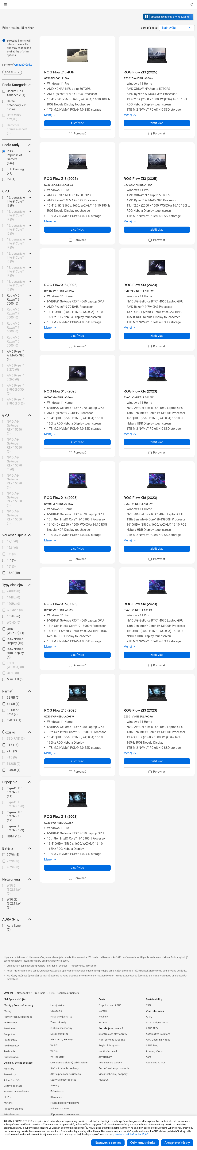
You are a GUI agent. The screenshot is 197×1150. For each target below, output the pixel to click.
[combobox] (177, 28)
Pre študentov (12, 1045)
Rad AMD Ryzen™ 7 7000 (13, 313)
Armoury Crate (154, 1051)
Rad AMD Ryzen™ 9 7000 (13, 299)
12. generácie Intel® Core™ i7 (16, 243)
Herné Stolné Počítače (16, 1091)
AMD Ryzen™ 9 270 (15, 367)
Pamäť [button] (16, 691)
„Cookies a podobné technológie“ (130, 1134)
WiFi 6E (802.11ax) (14, 903)
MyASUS (103, 1079)
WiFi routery (57, 1056)
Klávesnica (56, 1097)
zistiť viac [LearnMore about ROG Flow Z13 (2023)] (77, 761)
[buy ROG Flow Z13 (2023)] (61, 710)
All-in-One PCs (12, 1080)
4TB (12, 757)
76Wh (13, 861)
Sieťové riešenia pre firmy (64, 1068)
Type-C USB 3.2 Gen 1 (15, 804)
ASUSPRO (152, 1028)
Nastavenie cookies (108, 1143)
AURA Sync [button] (16, 919)
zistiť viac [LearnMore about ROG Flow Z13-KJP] (77, 123)
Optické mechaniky (61, 1028)
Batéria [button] (16, 848)
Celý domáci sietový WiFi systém (68, 1062)
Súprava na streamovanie (64, 1114)
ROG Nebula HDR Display (15, 653)
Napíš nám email (107, 1051)
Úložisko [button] (16, 732)
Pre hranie (9, 1051)
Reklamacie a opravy (110, 1062)
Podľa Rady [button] (16, 145)
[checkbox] (16, 105)
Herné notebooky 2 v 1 (16, 105)
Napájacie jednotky (61, 1016)
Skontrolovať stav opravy (112, 1034)
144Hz (13, 597)
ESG (148, 1005)
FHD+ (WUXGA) (15, 665)
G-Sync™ (15, 610)
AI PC (149, 1016)
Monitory (9, 1068)
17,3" (12, 541)
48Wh (13, 867)
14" (11, 554)
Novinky (103, 1016)
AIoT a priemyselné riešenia (65, 1074)
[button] (5, 4)
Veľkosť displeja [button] (16, 535)
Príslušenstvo (11, 1057)
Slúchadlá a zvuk (59, 1108)
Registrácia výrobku (109, 1045)
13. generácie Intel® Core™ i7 (16, 215)
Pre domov (10, 1028)
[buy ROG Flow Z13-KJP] (59, 72)
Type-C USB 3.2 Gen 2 (14, 792)
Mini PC (8, 1103)
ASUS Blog (152, 1045)
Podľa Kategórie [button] (16, 85)
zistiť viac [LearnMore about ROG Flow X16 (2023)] (156, 442)
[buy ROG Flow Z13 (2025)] (140, 72)
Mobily (8, 1011)
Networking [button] (16, 879)
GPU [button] (16, 415)
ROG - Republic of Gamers (64, 993)
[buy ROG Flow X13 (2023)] (61, 285)
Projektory (10, 1074)
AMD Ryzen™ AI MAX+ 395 (15, 355)
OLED (13, 673)
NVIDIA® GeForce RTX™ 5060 (14, 499)
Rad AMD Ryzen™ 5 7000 (13, 341)
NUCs (7, 1097)
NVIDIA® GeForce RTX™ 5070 (14, 481)
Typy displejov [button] (16, 585)
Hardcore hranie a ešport (17, 129)
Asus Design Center (157, 1022)
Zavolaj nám (105, 1056)
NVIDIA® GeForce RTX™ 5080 (14, 445)
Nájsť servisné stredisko (111, 1039)
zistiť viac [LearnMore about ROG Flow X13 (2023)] (77, 336)
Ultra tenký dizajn (14, 117)
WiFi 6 (53, 1051)
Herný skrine (57, 1005)
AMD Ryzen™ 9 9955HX (16, 401)
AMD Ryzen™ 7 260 (15, 377)
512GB (14, 764)
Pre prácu (9, 1034)
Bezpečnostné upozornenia (113, 1068)
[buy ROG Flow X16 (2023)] (140, 391)
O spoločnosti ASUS (110, 1005)
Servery (54, 1085)
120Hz (13, 604)
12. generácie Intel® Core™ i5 (16, 257)
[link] (98, 4)
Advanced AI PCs (155, 1062)
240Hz (13, 591)
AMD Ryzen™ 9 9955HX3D (15, 389)
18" (11, 566)
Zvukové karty (58, 1022)
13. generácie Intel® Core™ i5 (16, 229)
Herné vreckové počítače (18, 1016)
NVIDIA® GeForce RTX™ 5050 (14, 517)
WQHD (13, 622)
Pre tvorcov (10, 1039)
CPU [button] (16, 191)
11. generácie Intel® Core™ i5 (16, 285)
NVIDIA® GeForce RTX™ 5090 (14, 427)
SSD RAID (16, 738)
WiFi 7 (53, 1045)
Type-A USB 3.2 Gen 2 (14, 816)
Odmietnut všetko (142, 1143)
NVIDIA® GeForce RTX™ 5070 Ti (14, 463)
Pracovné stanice (13, 1108)
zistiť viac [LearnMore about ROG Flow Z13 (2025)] (156, 123)
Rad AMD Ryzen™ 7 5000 (13, 327)
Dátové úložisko (59, 1033)
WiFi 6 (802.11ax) (14, 889)
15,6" (12, 547)
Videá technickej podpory (113, 1074)
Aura (148, 1056)
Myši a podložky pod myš (64, 1102)
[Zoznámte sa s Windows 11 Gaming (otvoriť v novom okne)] (169, 20)
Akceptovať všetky (177, 1143)
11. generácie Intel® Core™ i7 (16, 271)
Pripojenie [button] (16, 782)
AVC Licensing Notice (158, 1039)
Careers (102, 1010)
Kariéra (102, 1022)
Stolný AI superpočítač (63, 1079)
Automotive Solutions (158, 1034)
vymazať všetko (23, 64)
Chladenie (56, 1010)
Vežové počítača (13, 1085)
